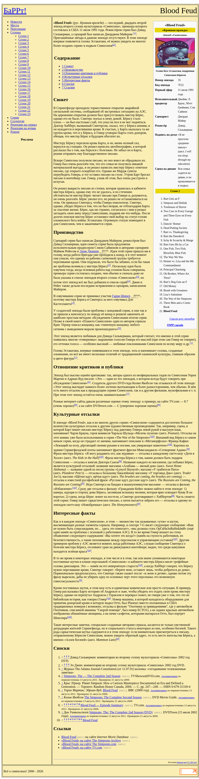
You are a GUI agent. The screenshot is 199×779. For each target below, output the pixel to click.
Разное (15, 131)
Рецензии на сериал (23, 124)
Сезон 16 (24, 89)
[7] (128, 393)
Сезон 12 (24, 75)
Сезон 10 (24, 68)
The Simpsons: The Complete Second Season (113, 697)
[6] (89, 382)
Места (14, 25)
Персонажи (18, 29)
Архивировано (169, 676)
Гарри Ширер (121, 296)
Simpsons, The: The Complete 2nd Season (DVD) (121, 712)
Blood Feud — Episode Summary (102, 705)
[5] (119, 328)
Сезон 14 (24, 82)
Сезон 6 (23, 53)
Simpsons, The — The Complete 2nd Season (92, 676)
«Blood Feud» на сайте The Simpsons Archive (91, 740)
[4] (128, 281)
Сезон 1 (23, 36)
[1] (134, 33)
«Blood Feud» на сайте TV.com (81, 747)
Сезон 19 (24, 100)
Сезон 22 (24, 110)
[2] (114, 44)
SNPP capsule (175, 325)
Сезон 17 (24, 92)
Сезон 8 (23, 60)
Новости (16, 21)
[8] (75, 404)
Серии (14, 117)
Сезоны (15, 32)
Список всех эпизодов (181, 318)
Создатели (17, 121)
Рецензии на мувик (23, 128)
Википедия (181, 762)
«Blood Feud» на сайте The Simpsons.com (88, 744)
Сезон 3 (23, 43)
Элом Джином (89, 251)
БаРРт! (15, 10)
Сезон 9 (23, 64)
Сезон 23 (24, 114)
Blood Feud (110, 690)
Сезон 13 (24, 78)
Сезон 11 (24, 71)
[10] (152, 436)
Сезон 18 (24, 96)
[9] (159, 404)
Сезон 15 (24, 85)
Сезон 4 (23, 46)
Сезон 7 (23, 57)
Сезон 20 (24, 103)
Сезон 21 (24, 107)
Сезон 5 (23, 50)
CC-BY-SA (191, 762)
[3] (137, 276)
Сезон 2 (23, 39)
